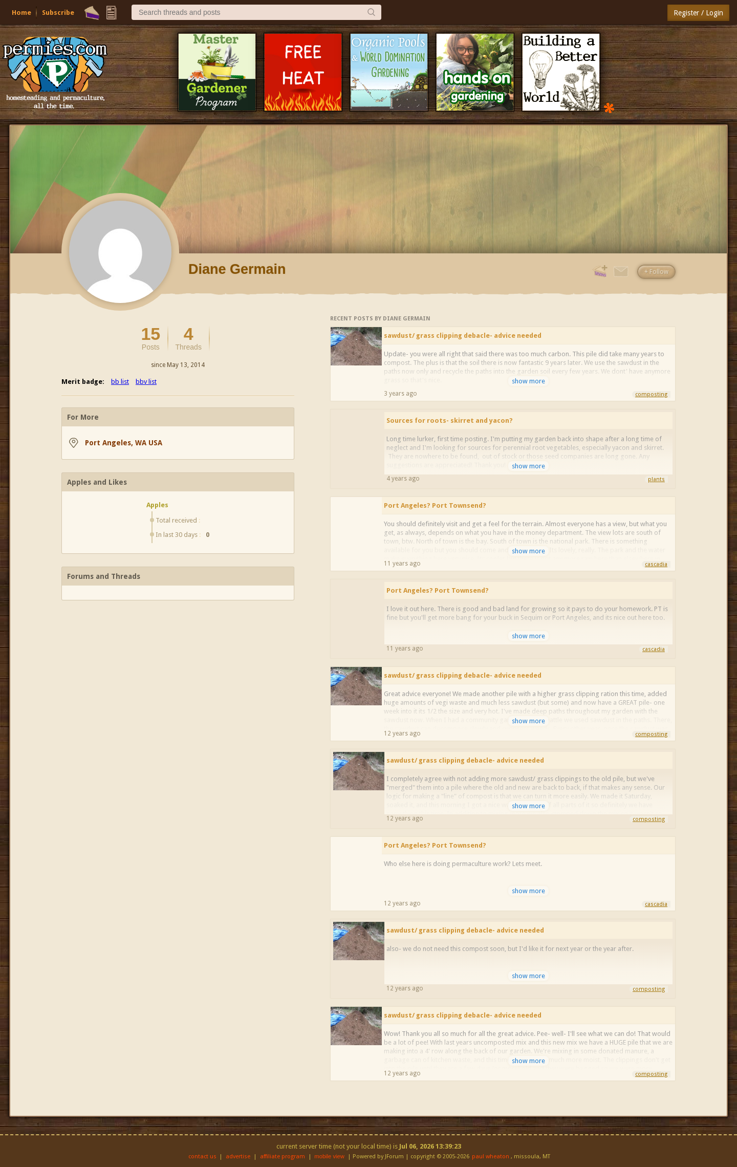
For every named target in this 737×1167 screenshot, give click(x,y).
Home (21, 12)
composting (651, 394)
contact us (202, 1156)
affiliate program (282, 1156)
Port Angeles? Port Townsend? (435, 505)
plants (656, 479)
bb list (120, 381)
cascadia (656, 564)
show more (528, 381)
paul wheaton (490, 1156)
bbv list (146, 381)
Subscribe (58, 12)
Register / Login (698, 13)
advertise (238, 1156)
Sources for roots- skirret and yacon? (449, 420)
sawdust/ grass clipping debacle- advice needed (462, 335)
